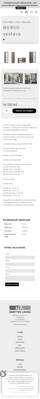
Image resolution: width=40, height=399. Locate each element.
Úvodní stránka (8, 22)
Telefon (7, 261)
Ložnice (20, 339)
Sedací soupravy (20, 351)
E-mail (7, 267)
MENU (34, 12)
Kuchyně (20, 336)
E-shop (17, 22)
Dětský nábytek (20, 348)
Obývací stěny (26, 22)
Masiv (20, 345)
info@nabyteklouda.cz (20, 324)
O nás (20, 364)
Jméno (7, 254)
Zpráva (7, 274)
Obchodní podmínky (20, 370)
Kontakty (20, 367)
